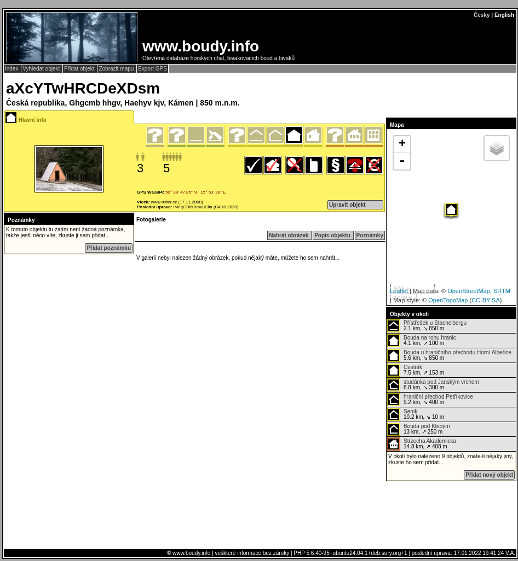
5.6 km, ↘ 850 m (449, 355)
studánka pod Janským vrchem (441, 382)
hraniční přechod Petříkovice (438, 397)
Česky (482, 15)
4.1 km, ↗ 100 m (421, 340)
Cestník (413, 367)
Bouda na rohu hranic (430, 338)
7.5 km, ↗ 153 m (415, 370)
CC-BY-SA (485, 300)
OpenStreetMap (468, 291)
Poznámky (369, 235)
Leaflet (399, 291)
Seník (411, 411)
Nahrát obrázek (289, 235)
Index (12, 69)
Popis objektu (333, 235)
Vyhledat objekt (41, 69)
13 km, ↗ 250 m (418, 429)
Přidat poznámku (109, 248)
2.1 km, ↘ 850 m (427, 325)
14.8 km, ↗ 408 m (421, 444)
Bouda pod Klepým (427, 426)
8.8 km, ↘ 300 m (433, 384)
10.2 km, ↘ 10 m (415, 414)
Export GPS (152, 69)
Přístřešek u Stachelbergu (435, 323)
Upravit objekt (347, 205)
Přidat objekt (80, 69)
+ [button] (402, 144)
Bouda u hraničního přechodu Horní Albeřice (457, 352)
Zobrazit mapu (117, 69)
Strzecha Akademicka (430, 441)
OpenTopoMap (448, 300)
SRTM (501, 291)
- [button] (402, 161)
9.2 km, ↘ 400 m (430, 399)
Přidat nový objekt (489, 475)
